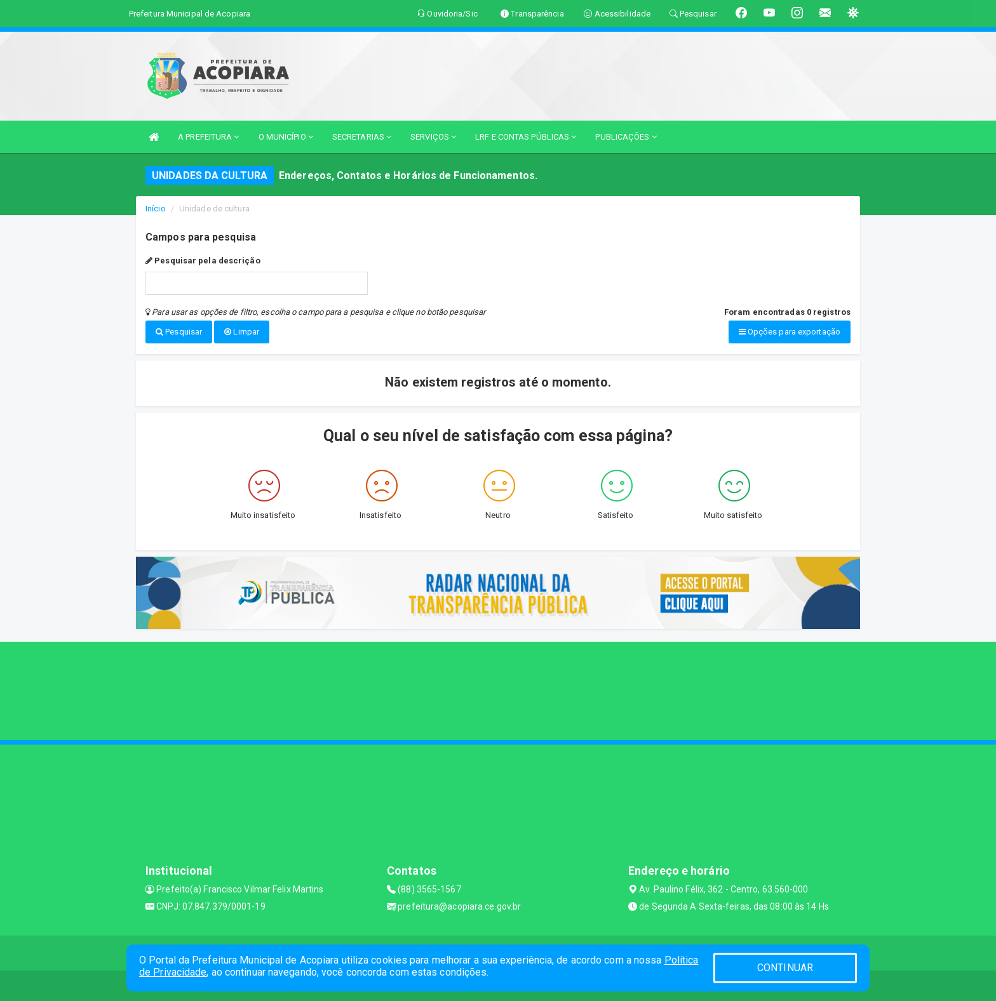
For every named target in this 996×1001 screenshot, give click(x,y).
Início (155, 208)
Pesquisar (179, 331)
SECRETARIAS (361, 137)
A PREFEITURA (208, 137)
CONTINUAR (785, 968)
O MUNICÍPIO (286, 137)
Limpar (241, 331)
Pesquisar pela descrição (202, 260)
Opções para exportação (789, 331)
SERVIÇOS (433, 137)
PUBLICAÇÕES (625, 137)
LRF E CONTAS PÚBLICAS (525, 137)
